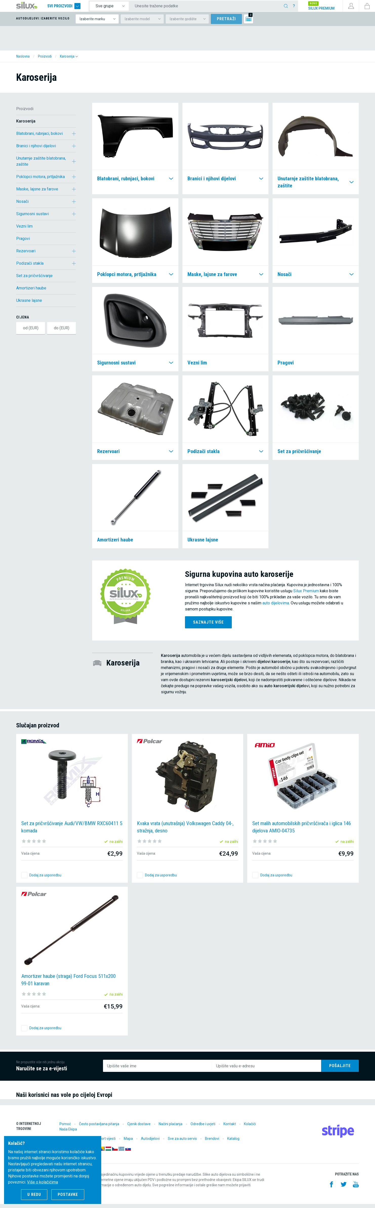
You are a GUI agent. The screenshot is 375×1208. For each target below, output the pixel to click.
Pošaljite (340, 1069)
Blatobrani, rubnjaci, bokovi (39, 137)
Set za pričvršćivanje (34, 279)
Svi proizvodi (74, 8)
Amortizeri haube (31, 292)
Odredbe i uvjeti (203, 1128)
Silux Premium (306, 595)
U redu (34, 1194)
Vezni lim (24, 230)
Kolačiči (250, 1128)
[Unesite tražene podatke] (212, 8)
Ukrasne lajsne (29, 304)
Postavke (68, 1194)
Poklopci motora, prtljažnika (40, 180)
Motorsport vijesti (102, 1143)
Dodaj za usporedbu (45, 879)
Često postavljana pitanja (99, 1128)
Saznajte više (208, 626)
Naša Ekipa (68, 1133)
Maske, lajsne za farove (37, 193)
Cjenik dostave (139, 1128)
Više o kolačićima (42, 1182)
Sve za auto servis (182, 1143)
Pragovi (23, 242)
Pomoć (65, 1128)
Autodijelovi (150, 1143)
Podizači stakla (30, 267)
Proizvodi (24, 112)
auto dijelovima (275, 607)
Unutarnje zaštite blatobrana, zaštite (41, 165)
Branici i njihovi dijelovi (36, 149)
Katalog (233, 1143)
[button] (69, 60)
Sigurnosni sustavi (32, 217)
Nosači (22, 205)
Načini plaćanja (170, 1128)
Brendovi (212, 1143)
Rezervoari (25, 255)
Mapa (128, 1143)
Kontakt (229, 1128)
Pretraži (226, 22)
